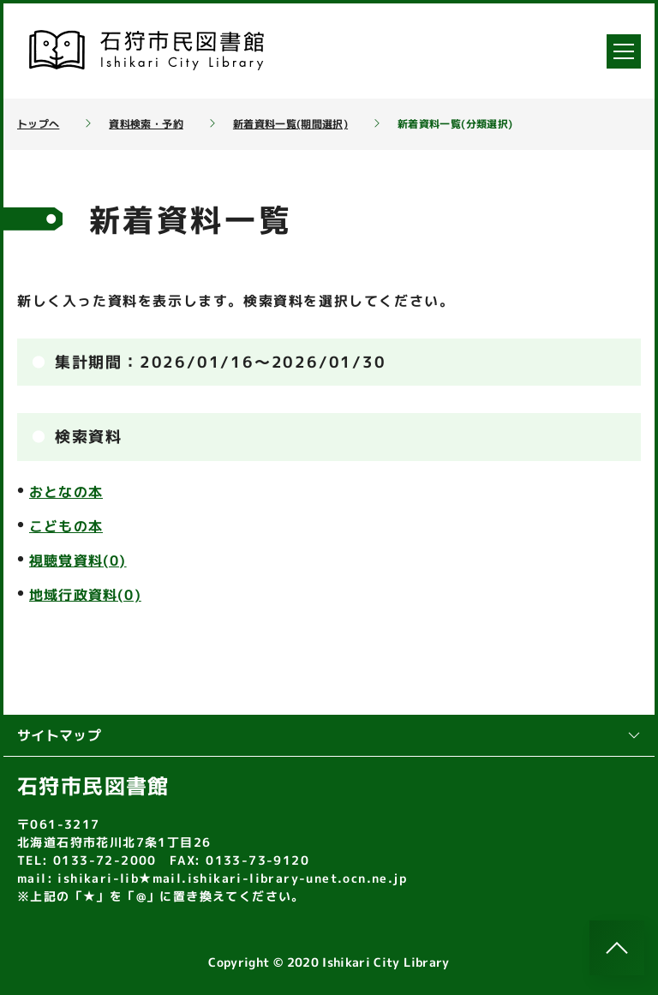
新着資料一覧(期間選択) (290, 124)
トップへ (38, 124)
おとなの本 (66, 492)
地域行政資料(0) (85, 594)
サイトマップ (329, 735)
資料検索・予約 (145, 124)
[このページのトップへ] (616, 947)
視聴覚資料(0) (78, 560)
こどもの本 (66, 526)
